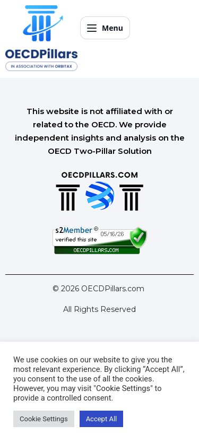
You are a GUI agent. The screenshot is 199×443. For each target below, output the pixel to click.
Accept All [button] (101, 419)
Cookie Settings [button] (44, 419)
